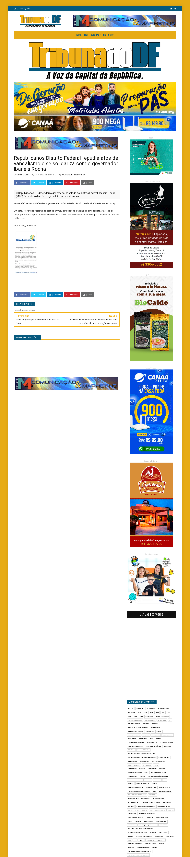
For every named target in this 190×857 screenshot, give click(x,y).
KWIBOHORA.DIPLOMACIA (146, 806)
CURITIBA (131, 750)
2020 (157, 712)
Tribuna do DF (150, 844)
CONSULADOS (152, 742)
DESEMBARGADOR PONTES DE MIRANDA (142, 754)
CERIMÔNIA (132, 739)
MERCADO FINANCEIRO (147, 814)
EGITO (156, 765)
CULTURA (167, 746)
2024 (129, 716)
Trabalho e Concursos (155, 840)
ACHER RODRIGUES (162, 716)
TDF (135, 840)
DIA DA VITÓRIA (164, 757)
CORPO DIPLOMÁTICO (153, 746)
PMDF (130, 821)
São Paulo (163, 832)
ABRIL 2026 (149, 716)
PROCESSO (163, 825)
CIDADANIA (143, 739)
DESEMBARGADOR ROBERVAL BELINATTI (142, 757)
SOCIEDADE (159, 836)
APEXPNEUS (162, 720)
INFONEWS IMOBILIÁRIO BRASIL (139, 799)
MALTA (170, 810)
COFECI (158, 739)
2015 (139, 712)
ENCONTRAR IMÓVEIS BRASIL (158, 776)
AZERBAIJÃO (155, 727)
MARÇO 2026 (132, 814)
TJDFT (141, 840)
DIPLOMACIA (132, 761)
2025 (135, 716)
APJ (170, 720)
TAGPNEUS (170, 836)
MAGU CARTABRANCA (157, 810)
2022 (168, 712)
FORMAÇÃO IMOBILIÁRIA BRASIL (139, 791)
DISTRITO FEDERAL (158, 761)
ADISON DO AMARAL (135, 720)
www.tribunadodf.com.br (73, 174)
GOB (154, 791)
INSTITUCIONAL (91, 35)
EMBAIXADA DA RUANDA (156, 769)
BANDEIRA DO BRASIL (135, 731)
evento (131, 784)
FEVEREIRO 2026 (151, 787)
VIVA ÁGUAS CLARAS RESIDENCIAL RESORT (142, 847)
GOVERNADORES (165, 791)
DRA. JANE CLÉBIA (134, 765)
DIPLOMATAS (144, 761)
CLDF (151, 739)
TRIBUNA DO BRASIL (135, 844)
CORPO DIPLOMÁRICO (135, 746)
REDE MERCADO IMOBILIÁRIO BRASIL (140, 829)
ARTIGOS (146, 724)
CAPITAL (146, 735)
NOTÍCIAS (108, 35)
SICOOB (130, 836)
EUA (164, 780)
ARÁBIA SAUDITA (134, 724)
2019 (151, 712)
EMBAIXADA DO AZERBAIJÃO (138, 772)
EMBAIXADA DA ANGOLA (136, 769)
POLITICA (138, 821)
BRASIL (159, 731)
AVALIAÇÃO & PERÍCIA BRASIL (138, 727)
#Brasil (131, 709)
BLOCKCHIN (150, 731)
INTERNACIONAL (159, 799)
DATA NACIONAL (143, 750)
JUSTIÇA (131, 806)
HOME (78, 35)
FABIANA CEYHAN (143, 784)
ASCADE (155, 724)
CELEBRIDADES (167, 735)
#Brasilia (140, 709)
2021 (162, 712)
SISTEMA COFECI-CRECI (144, 836)
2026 (141, 716)
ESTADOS (157, 780)
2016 (145, 712)
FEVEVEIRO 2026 (164, 787)
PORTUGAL (132, 825)
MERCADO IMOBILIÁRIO (136, 817)
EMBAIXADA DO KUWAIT (159, 772)
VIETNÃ (161, 844)
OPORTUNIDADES (162, 817)
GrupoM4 (152, 795)
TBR (129, 840)
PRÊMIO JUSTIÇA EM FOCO (148, 825)
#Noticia (131, 712)
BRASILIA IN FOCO (134, 735)
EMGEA (142, 776)
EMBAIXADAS (132, 776)
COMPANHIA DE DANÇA (136, 742)
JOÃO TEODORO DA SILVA (151, 802)
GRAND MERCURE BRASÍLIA (137, 795)
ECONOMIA (147, 765)
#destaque (151, 709)
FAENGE (154, 784)
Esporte (148, 780)
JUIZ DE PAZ (167, 802)
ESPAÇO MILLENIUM (135, 780)
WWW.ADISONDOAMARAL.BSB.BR (139, 851)
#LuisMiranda (163, 709)
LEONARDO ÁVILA (164, 806)
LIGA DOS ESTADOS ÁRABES (137, 810)
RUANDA (153, 832)
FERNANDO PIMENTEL (135, 787)
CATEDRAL (156, 735)
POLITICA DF (148, 821)
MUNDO (150, 817)
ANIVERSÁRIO (150, 720)
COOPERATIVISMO (166, 742)
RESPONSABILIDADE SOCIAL (137, 832)
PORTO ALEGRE (161, 821)
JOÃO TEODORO (133, 802)
